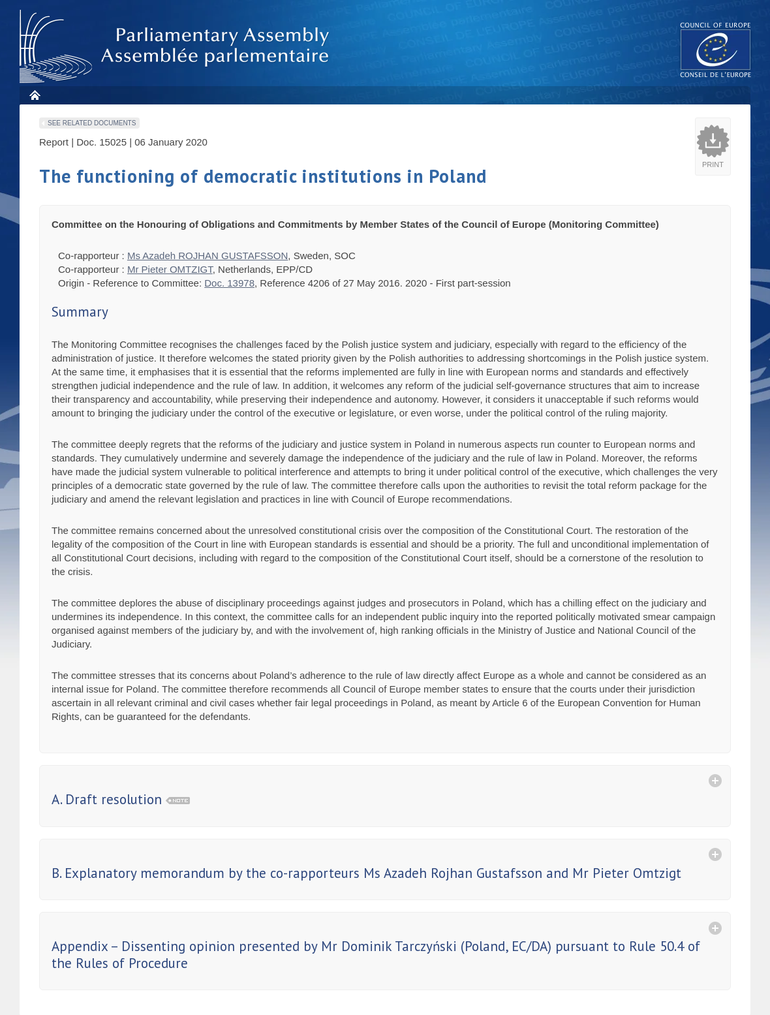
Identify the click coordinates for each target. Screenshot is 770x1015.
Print (713, 164)
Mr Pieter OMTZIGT (170, 269)
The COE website (715, 49)
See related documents (92, 123)
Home (34, 95)
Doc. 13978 (229, 283)
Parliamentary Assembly (177, 47)
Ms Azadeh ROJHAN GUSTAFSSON (207, 255)
